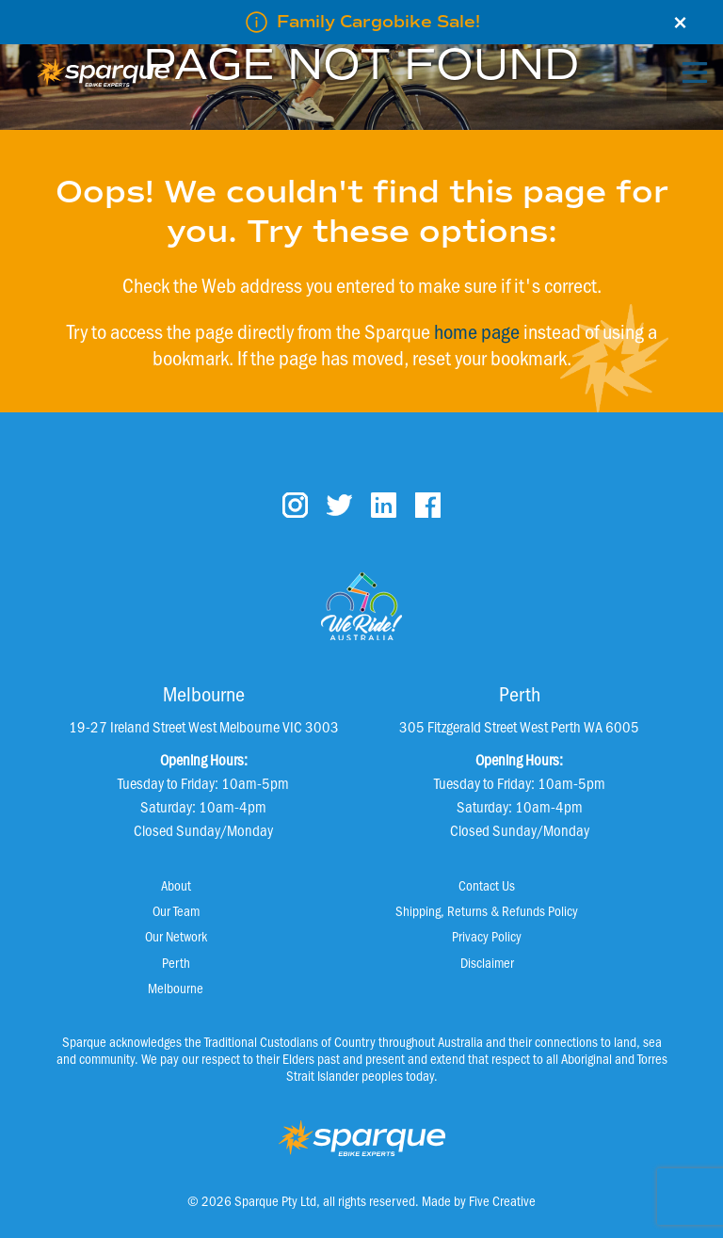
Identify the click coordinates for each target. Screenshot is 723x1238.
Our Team (176, 910)
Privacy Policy (487, 935)
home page (477, 330)
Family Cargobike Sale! (378, 21)
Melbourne (175, 987)
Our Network (176, 935)
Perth (176, 962)
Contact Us (486, 885)
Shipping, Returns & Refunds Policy (486, 910)
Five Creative (502, 1200)
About (176, 885)
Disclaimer (487, 962)
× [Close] (680, 22)
